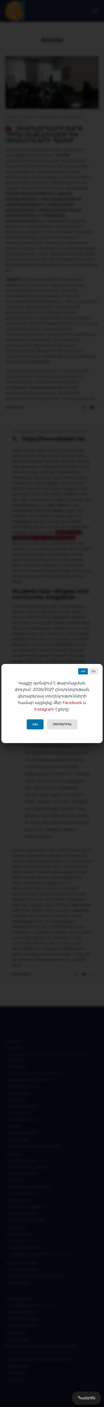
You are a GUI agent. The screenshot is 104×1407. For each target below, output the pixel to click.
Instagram (44, 709)
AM (83, 671)
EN (93, 671)
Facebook (72, 702)
